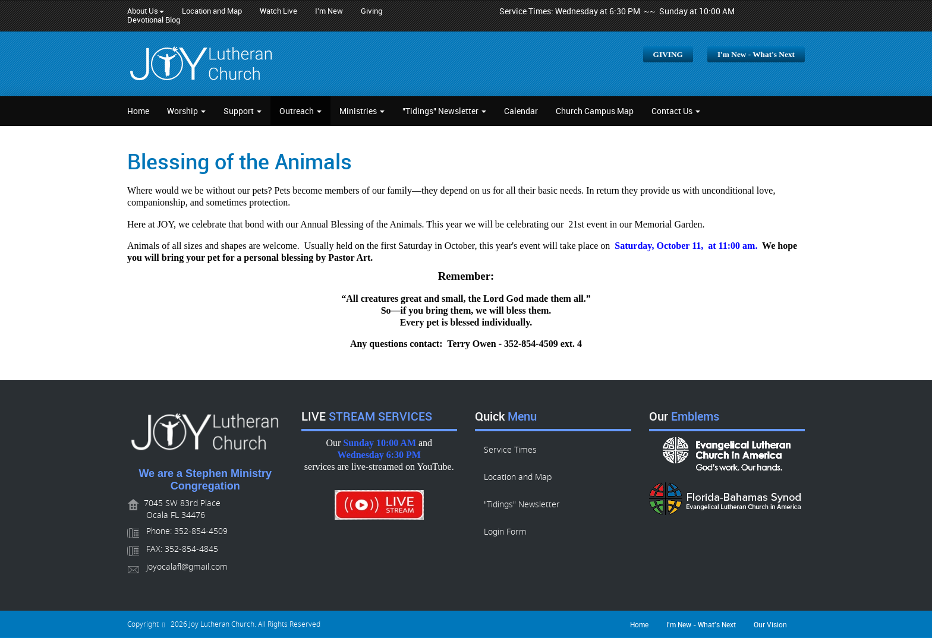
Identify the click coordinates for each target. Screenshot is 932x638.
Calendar (521, 110)
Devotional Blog (153, 19)
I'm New (329, 11)
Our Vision (770, 624)
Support (242, 110)
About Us (145, 11)
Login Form (505, 532)
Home (138, 110)
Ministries (362, 110)
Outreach (300, 110)
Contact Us (675, 110)
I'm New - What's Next (756, 54)
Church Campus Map (595, 110)
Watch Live (278, 11)
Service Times (510, 450)
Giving (371, 11)
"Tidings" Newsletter (444, 110)
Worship (186, 110)
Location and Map (212, 11)
